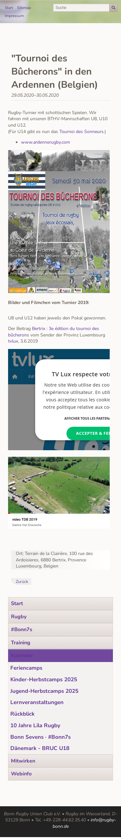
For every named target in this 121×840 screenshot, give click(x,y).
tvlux (13, 341)
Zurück (22, 581)
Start (9, 7)
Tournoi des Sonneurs (81, 132)
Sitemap (24, 7)
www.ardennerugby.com (45, 142)
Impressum (14, 15)
